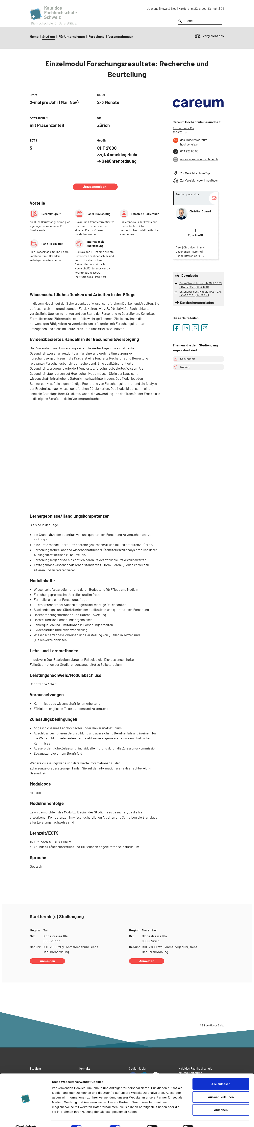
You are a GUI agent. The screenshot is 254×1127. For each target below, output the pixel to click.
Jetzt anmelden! (95, 186)
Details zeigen (211, 1119)
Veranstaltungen (120, 36)
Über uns (152, 8)
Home (34, 36)
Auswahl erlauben (221, 1088)
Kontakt (213, 8)
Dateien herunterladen (197, 302)
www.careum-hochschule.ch (195, 159)
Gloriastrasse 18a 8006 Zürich (183, 130)
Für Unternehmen (72, 36)
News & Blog (168, 8)
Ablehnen (221, 1101)
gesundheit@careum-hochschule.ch (190, 142)
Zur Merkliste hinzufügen (192, 173)
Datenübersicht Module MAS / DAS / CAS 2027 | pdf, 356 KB (200, 285)
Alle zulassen (220, 1075)
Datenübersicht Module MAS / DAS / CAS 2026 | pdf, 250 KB (200, 293)
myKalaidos (198, 8)
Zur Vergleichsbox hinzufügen (195, 180)
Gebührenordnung (119, 161)
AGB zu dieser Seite (212, 1025)
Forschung (97, 36)
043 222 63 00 (185, 151)
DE (222, 8)
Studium (48, 36)
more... (195, 225)
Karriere (184, 8)
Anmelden (47, 961)
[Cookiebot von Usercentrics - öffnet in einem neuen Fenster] (25, 1119)
